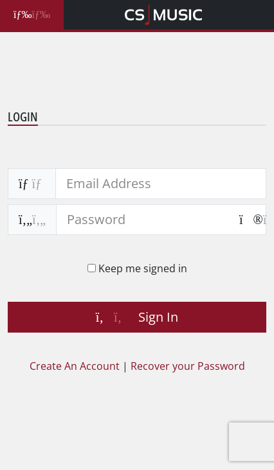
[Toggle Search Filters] (32, 15)
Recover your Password (188, 366)
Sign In (137, 317)
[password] (142, 219)
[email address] (160, 183)
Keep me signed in (141, 268)
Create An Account (75, 366)
